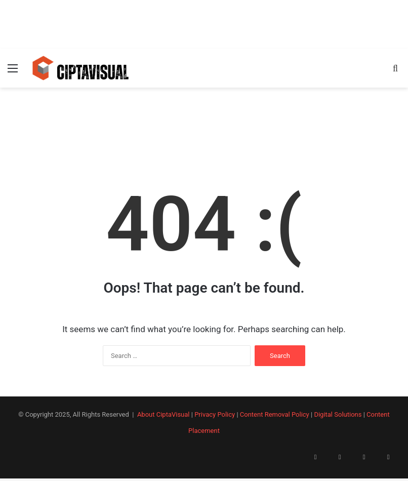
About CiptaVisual (163, 414)
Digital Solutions (337, 414)
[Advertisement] (204, 23)
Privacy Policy (214, 414)
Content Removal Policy (274, 414)
